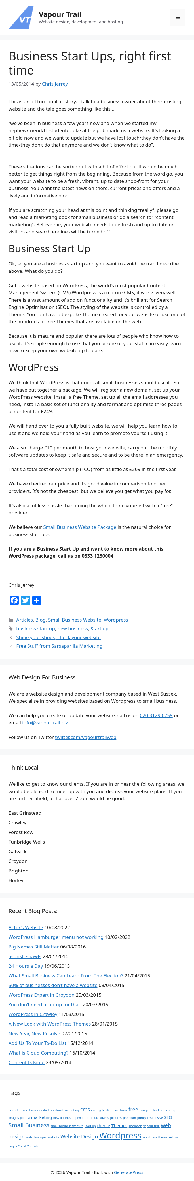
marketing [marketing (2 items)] (41, 1117)
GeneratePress (128, 1172)
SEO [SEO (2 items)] (168, 1117)
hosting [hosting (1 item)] (170, 1110)
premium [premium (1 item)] (129, 1118)
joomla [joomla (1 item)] (25, 1118)
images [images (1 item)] (14, 1118)
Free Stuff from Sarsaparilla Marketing (59, 646)
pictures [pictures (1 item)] (116, 1118)
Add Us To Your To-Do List (37, 1043)
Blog (40, 619)
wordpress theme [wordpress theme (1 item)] (155, 1137)
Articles (24, 619)
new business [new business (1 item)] (62, 1118)
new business (73, 628)
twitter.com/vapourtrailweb (85, 737)
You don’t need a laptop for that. (45, 1004)
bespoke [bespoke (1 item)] (14, 1110)
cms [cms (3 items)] (85, 1109)
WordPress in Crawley (33, 1014)
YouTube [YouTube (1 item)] (33, 1146)
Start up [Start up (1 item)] (90, 1126)
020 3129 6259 (156, 715)
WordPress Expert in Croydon (42, 995)
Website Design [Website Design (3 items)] (79, 1136)
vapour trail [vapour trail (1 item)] (151, 1126)
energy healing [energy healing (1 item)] (102, 1110)
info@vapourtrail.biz (45, 722)
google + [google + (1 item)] (146, 1110)
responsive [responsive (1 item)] (155, 1118)
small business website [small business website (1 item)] (67, 1126)
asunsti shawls (25, 956)
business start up (35, 628)
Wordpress (116, 619)
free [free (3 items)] (133, 1109)
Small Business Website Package (79, 527)
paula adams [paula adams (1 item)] (100, 1118)
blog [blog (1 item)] (25, 1110)
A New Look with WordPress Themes (50, 1024)
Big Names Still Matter (34, 946)
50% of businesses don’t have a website (53, 985)
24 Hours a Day (26, 966)
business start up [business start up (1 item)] (41, 1110)
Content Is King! (27, 1062)
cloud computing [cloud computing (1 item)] (67, 1110)
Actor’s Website (26, 927)
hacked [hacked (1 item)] (158, 1110)
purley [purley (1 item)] (141, 1118)
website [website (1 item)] (53, 1137)
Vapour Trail (60, 14)
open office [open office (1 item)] (82, 1118)
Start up (99, 628)
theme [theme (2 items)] (103, 1125)
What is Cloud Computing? (38, 1052)
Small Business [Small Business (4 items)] (29, 1125)
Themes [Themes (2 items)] (119, 1125)
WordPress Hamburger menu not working (56, 937)
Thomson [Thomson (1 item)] (135, 1126)
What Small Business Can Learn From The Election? (66, 975)
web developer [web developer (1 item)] (36, 1137)
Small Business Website (74, 619)
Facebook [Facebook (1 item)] (120, 1110)
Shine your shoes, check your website (58, 637)
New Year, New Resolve (34, 1033)
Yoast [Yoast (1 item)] (22, 1146)
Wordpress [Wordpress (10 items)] (120, 1135)
